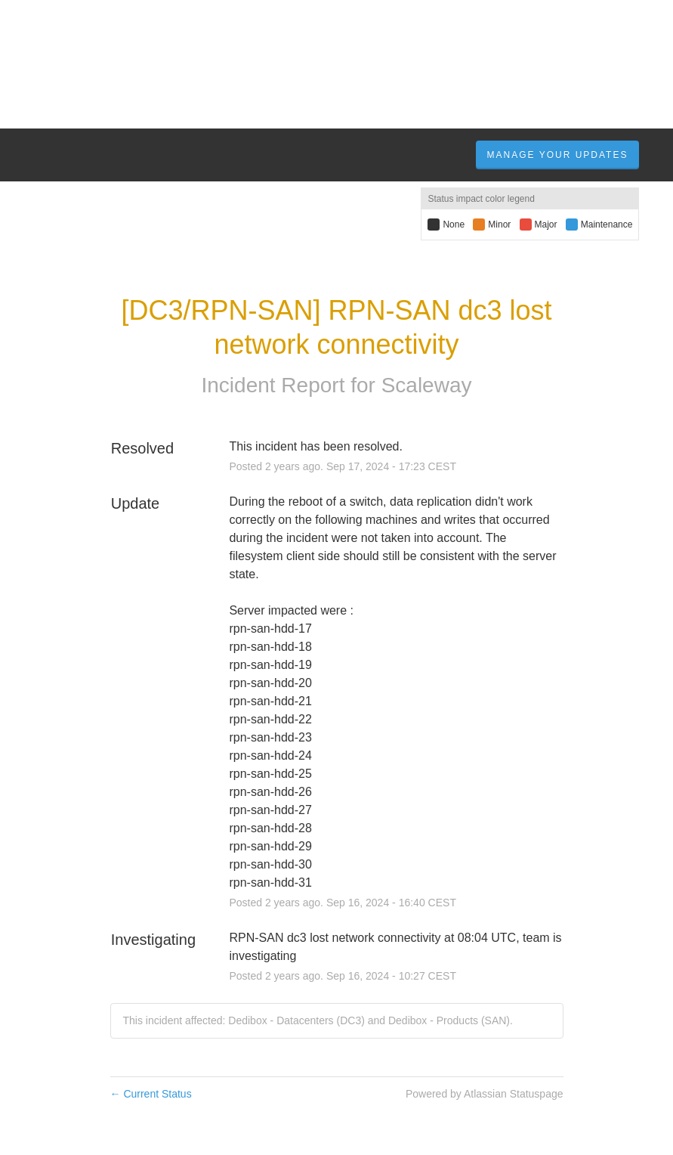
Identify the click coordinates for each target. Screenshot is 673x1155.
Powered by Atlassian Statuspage (484, 1094)
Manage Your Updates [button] (557, 155)
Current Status (151, 1094)
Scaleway (426, 385)
